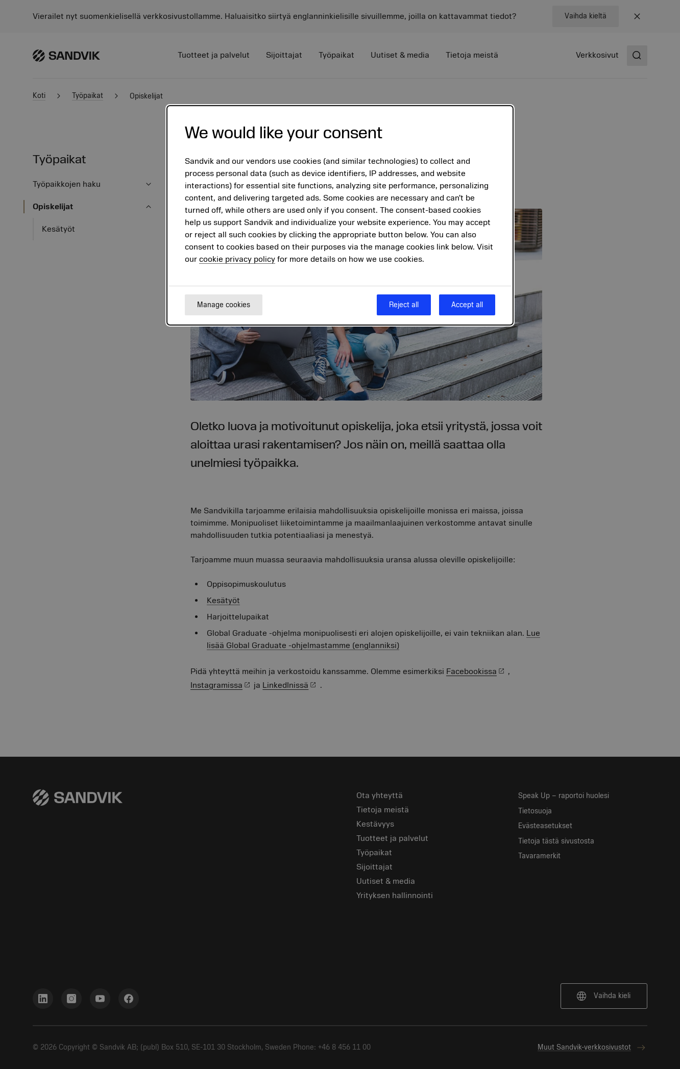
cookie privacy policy (237, 259)
